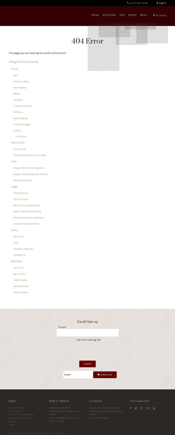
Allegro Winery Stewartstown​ (104, 406)
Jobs (15, 242)
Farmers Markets (22, 180)
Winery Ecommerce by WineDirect (53, 432)
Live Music (21, 136)
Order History (20, 292)
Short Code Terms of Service (28, 217)
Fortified (18, 100)
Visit (122, 14)
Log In (161, 3)
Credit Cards (20, 280)
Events (132, 14)
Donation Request (23, 249)
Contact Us (19, 255)
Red (15, 75)
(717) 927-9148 (137, 3)
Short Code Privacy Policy (27, 211)
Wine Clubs (109, 14)
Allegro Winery (30, 16)
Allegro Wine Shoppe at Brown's (30, 174)
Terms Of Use (20, 199)
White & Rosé (21, 81)
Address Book (20, 286)
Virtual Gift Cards (22, 106)
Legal (14, 186)
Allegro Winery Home (23, 62)
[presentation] (87, 349)
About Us (18, 236)
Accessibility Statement (26, 223)
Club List (18, 267)
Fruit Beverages (21, 124)
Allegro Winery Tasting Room (29, 168)
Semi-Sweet (19, 87)
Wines (95, 14)
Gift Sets (17, 112)
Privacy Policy (20, 193)
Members (16, 261)
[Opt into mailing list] (75, 340)
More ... (144, 14)
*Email (62, 327)
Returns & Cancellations (27, 205)
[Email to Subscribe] (77, 373)
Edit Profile (19, 274)
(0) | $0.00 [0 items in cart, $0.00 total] (159, 15)
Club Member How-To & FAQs (29, 155)
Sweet (16, 93)
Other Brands (20, 118)
